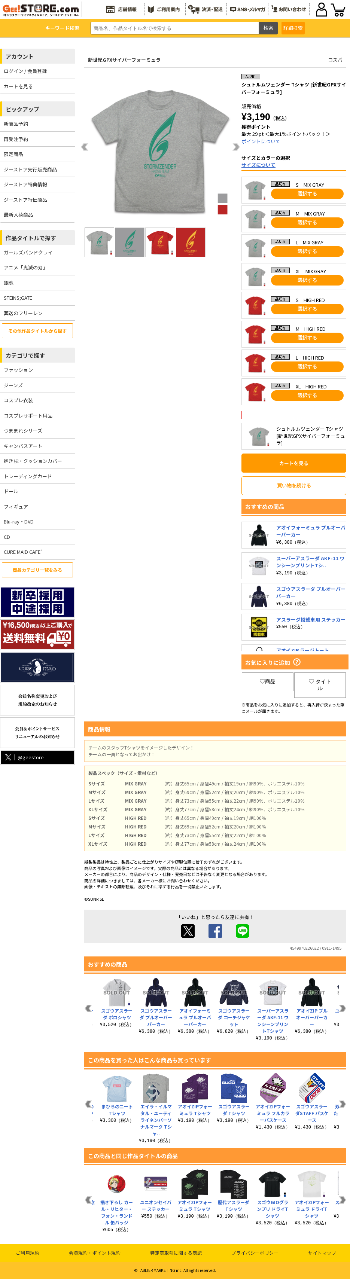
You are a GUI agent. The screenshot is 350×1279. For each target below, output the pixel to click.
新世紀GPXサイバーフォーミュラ (124, 59)
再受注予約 (16, 139)
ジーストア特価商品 (25, 199)
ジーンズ (13, 385)
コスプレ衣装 (18, 400)
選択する (307, 193)
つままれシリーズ (23, 430)
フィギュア (16, 506)
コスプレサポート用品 (28, 415)
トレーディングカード (28, 476)
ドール (11, 491)
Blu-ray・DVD (19, 521)
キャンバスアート (23, 445)
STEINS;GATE (18, 297)
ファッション (18, 369)
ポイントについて (260, 141)
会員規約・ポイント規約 (95, 1252)
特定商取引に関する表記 (176, 1252)
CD (7, 536)
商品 (268, 681)
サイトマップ (322, 1252)
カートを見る (18, 86)
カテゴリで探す (25, 355)
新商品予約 (16, 123)
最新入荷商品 (18, 214)
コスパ (335, 59)
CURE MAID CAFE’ (23, 551)
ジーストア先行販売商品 (30, 169)
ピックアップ (22, 109)
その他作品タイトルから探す (37, 330)
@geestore (24, 757)
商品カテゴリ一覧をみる (37, 570)
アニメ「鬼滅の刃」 (26, 267)
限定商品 (13, 154)
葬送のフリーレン (23, 313)
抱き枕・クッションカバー (33, 460)
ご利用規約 (27, 1252)
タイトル (320, 684)
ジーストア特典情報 (25, 184)
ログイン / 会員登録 (25, 70)
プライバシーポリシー (255, 1252)
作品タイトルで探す (31, 238)
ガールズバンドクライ (28, 252)
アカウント (20, 56)
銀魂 (8, 282)
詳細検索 (293, 27)
